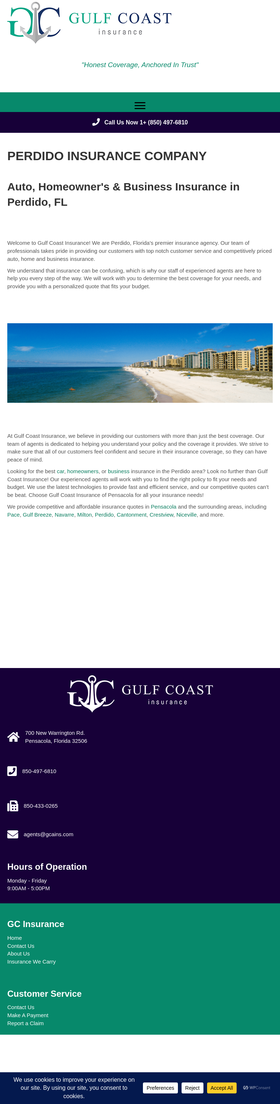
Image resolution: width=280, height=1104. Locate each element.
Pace (13, 515)
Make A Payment (27, 1015)
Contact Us (20, 946)
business (118, 471)
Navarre (64, 515)
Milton (84, 515)
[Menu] (140, 106)
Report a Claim (25, 1023)
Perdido (104, 515)
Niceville (186, 515)
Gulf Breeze (37, 515)
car (60, 471)
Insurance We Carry (31, 961)
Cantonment (132, 515)
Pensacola (163, 506)
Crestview (161, 515)
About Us (18, 953)
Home (14, 938)
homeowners (82, 471)
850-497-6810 (39, 771)
